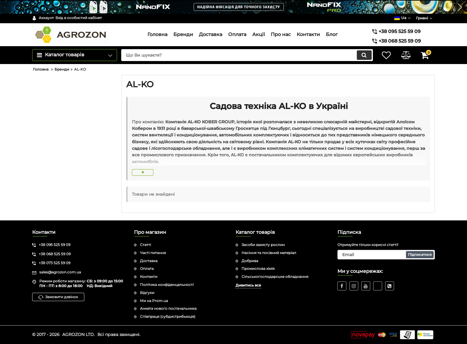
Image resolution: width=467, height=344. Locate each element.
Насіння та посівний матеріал (269, 252)
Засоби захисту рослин (263, 244)
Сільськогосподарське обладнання (275, 276)
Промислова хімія (258, 268)
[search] (244, 55)
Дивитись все (248, 285)
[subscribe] (386, 254)
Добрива (250, 261)
